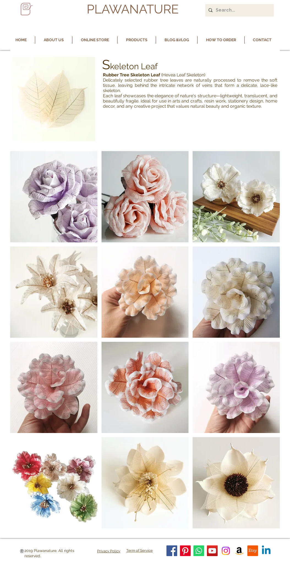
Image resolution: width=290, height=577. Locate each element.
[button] (53, 196)
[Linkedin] (266, 550)
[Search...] (239, 10)
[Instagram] (225, 550)
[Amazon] (239, 550)
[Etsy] (252, 550)
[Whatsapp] (198, 550)
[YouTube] (212, 550)
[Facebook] (171, 550)
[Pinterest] (185, 550)
